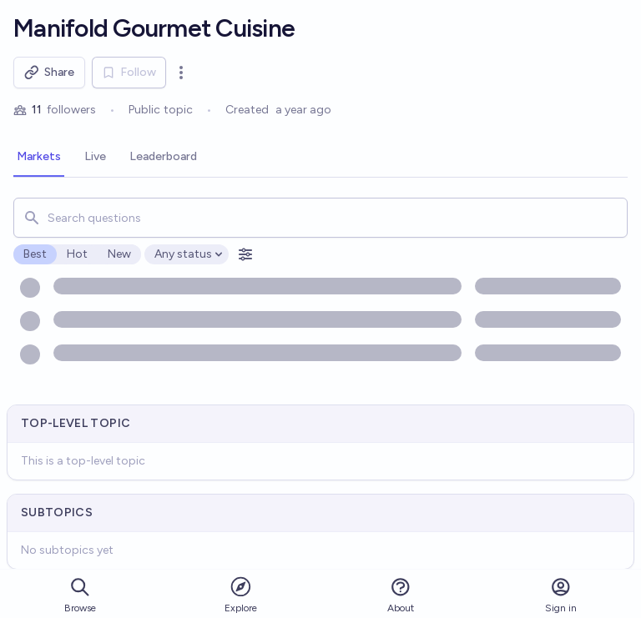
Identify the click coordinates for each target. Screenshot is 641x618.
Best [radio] (35, 254)
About (400, 595)
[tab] (38, 157)
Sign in (561, 595)
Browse (80, 595)
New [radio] (119, 254)
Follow (129, 72)
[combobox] (320, 218)
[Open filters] (245, 254)
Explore (241, 594)
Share (49, 72)
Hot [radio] (77, 254)
